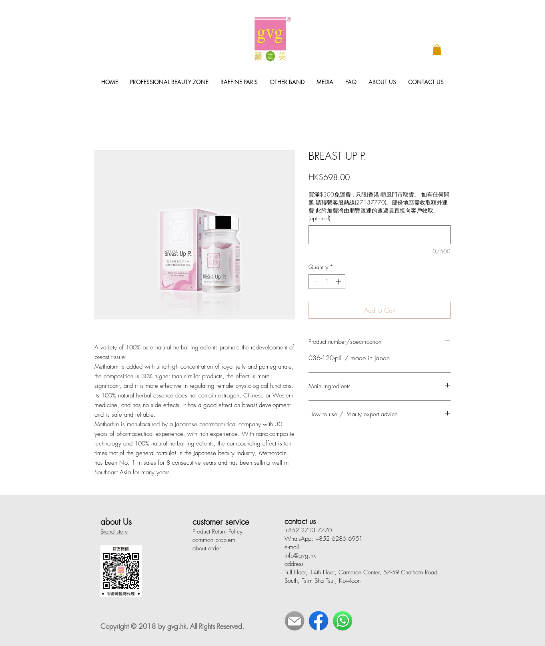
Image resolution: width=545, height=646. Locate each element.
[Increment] (339, 282)
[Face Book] (319, 621)
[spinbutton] (327, 282)
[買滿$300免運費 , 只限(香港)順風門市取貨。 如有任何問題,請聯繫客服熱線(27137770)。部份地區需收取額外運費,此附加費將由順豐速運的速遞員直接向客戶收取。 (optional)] (379, 235)
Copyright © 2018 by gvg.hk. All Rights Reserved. (172, 626)
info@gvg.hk (300, 556)
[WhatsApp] (343, 621)
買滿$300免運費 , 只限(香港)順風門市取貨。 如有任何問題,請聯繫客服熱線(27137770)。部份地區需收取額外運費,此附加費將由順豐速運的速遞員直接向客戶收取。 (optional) (379, 206)
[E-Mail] (295, 621)
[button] (437, 49)
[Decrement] (315, 282)
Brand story (114, 532)
